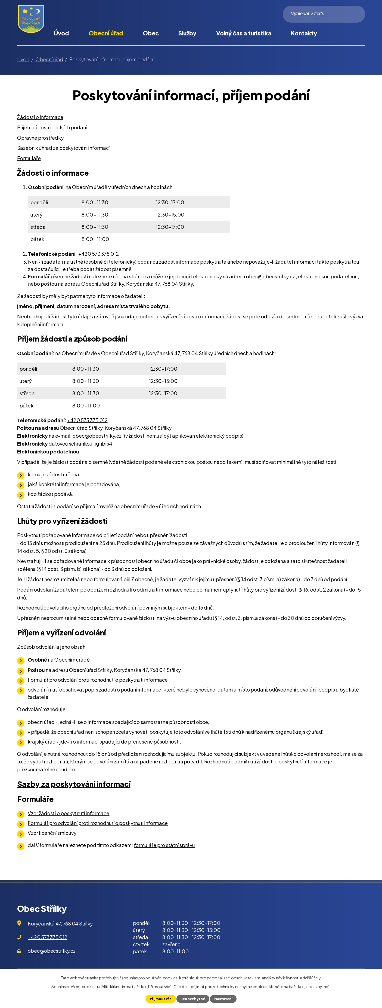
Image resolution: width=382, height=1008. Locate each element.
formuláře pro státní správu (164, 845)
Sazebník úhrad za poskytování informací (63, 148)
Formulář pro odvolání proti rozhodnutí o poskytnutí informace (98, 680)
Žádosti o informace (40, 117)
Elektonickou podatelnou (48, 451)
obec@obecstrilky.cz (270, 276)
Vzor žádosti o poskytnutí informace (68, 813)
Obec (151, 33)
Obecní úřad (106, 33)
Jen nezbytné (193, 999)
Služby (187, 33)
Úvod (61, 33)
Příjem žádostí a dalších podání (52, 127)
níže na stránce (129, 276)
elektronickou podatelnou (328, 276)
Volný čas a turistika (243, 33)
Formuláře (29, 158)
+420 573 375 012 (98, 254)
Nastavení (224, 999)
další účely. (312, 977)
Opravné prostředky (40, 138)
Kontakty (304, 33)
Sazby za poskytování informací (74, 783)
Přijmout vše (160, 999)
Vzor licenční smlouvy (52, 833)
